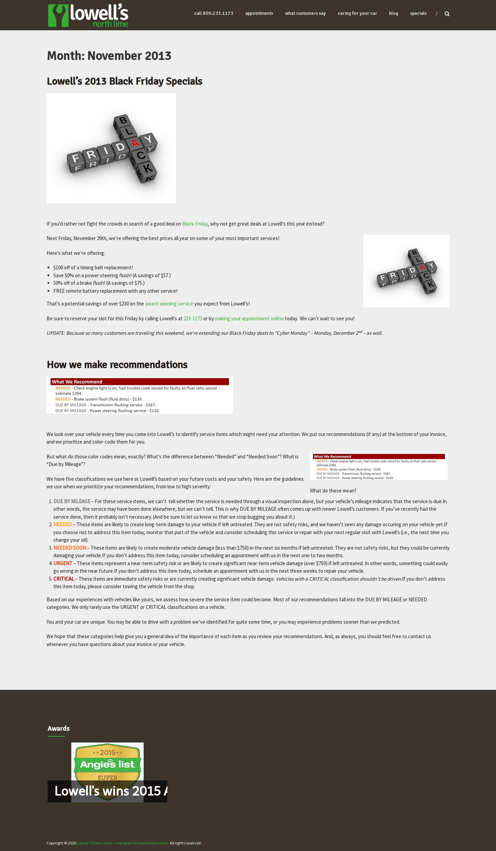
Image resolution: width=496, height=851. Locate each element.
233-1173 (193, 318)
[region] (107, 772)
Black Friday (195, 223)
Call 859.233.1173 (213, 13)
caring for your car (357, 13)
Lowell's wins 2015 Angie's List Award (161, 791)
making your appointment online (249, 318)
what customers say (305, 13)
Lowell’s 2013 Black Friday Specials (124, 81)
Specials (418, 13)
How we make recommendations (116, 365)
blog (393, 13)
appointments (259, 13)
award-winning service (169, 303)
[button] (107, 772)
